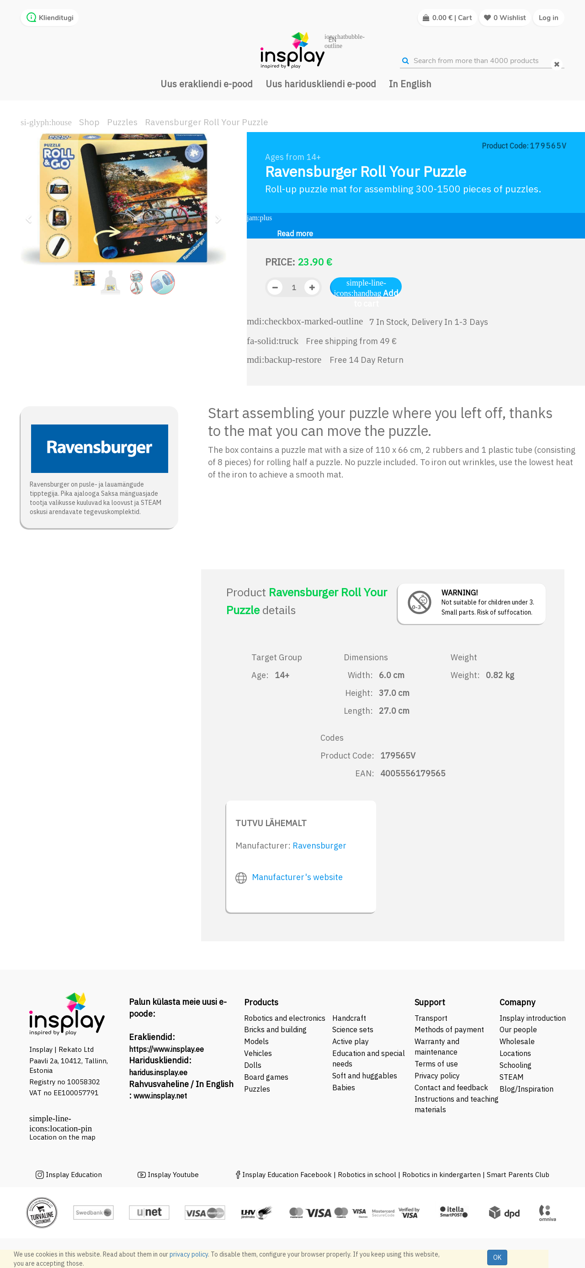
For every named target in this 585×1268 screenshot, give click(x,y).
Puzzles (122, 122)
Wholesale (517, 1041)
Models (256, 1041)
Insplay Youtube (173, 1174)
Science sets (353, 1029)
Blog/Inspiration (526, 1088)
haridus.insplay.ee (158, 1072)
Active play (350, 1041)
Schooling (516, 1065)
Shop (89, 122)
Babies (343, 1087)
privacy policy (189, 1254)
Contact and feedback (451, 1087)
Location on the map (62, 1137)
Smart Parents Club (518, 1174)
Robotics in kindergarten (442, 1174)
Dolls (252, 1065)
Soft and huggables (364, 1075)
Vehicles (258, 1053)
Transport (431, 1018)
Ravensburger (319, 845)
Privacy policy (437, 1075)
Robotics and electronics (284, 1018)
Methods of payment (449, 1029)
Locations (515, 1053)
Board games (266, 1077)
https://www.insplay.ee (166, 1049)
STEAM (512, 1077)
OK (497, 1257)
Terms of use (436, 1063)
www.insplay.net (160, 1095)
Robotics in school (367, 1174)
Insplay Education (74, 1174)
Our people (518, 1029)
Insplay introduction (533, 1018)
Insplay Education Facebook (287, 1174)
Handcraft (349, 1018)
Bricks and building (275, 1029)
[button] (31, 214)
